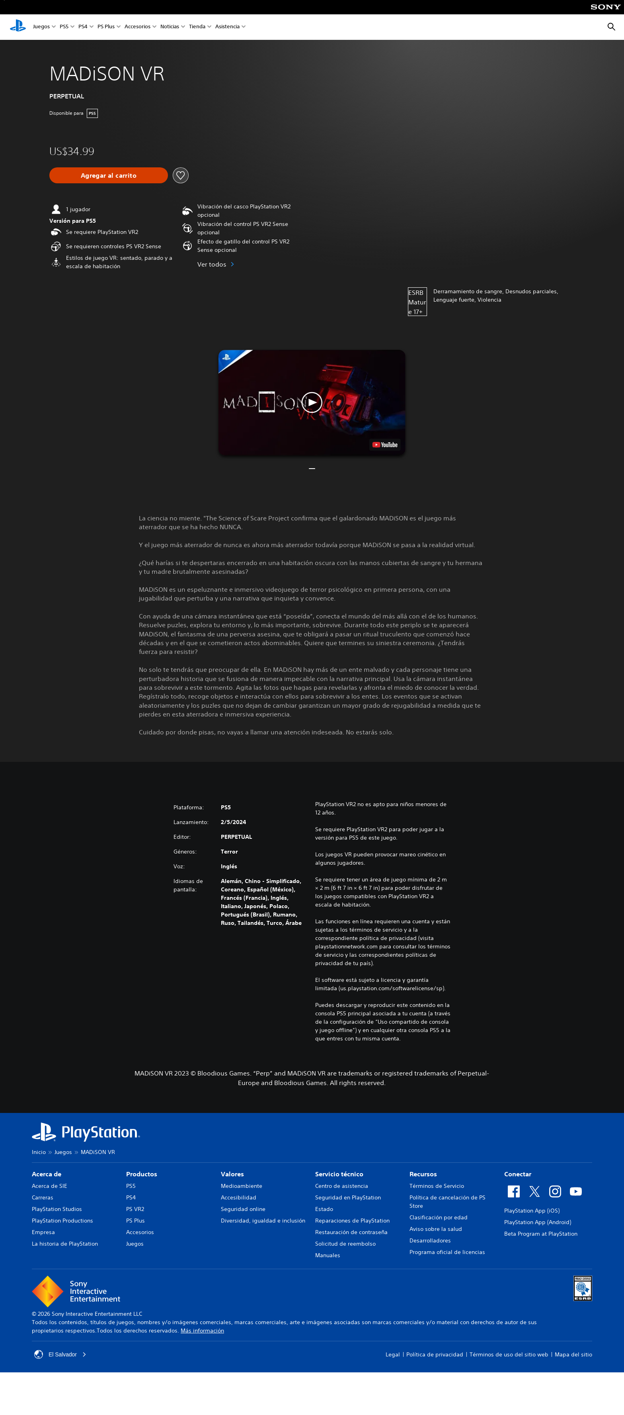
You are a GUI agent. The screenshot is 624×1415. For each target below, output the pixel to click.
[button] (312, 402)
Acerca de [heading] (46, 1174)
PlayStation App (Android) (537, 1222)
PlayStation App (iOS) (532, 1210)
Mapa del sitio (573, 1354)
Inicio (39, 1152)
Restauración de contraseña (351, 1232)
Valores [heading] (232, 1174)
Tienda (197, 27)
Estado (324, 1209)
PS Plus (106, 27)
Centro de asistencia (341, 1185)
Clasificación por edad (439, 1217)
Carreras (42, 1197)
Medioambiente (241, 1185)
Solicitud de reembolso (345, 1243)
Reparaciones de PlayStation (352, 1220)
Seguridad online (243, 1209)
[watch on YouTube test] (385, 445)
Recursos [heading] (423, 1174)
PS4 (83, 27)
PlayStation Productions (62, 1220)
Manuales (327, 1255)
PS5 (64, 27)
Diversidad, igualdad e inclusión (263, 1220)
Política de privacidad (434, 1354)
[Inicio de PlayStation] (18, 27)
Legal (393, 1354)
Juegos (41, 27)
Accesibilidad (238, 1197)
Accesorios (137, 27)
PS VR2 (135, 1209)
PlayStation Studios (57, 1209)
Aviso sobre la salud (436, 1228)
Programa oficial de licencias (447, 1252)
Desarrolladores (430, 1240)
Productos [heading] (141, 1174)
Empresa (43, 1232)
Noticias (169, 27)
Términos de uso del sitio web (509, 1354)
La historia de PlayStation (65, 1243)
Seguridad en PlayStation (348, 1197)
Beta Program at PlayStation (540, 1233)
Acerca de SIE (49, 1185)
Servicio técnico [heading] (339, 1174)
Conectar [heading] (517, 1174)
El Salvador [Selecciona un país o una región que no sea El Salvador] (60, 1354)
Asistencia (227, 27)
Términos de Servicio (437, 1185)
